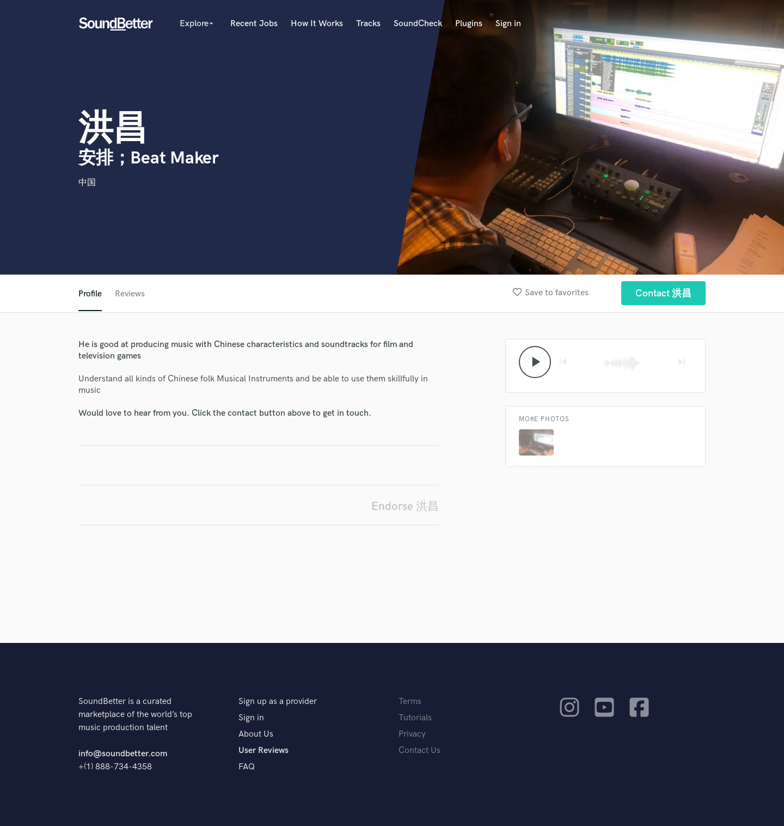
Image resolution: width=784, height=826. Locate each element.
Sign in (508, 24)
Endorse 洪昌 (405, 506)
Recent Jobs (254, 24)
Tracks (368, 24)
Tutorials (415, 718)
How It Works (317, 24)
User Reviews (263, 750)
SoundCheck (418, 24)
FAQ (246, 767)
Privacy (412, 734)
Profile (90, 294)
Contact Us (419, 750)
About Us (255, 734)
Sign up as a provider (277, 701)
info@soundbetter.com (122, 754)
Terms (410, 701)
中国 (87, 183)
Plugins (468, 24)
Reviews (130, 294)
